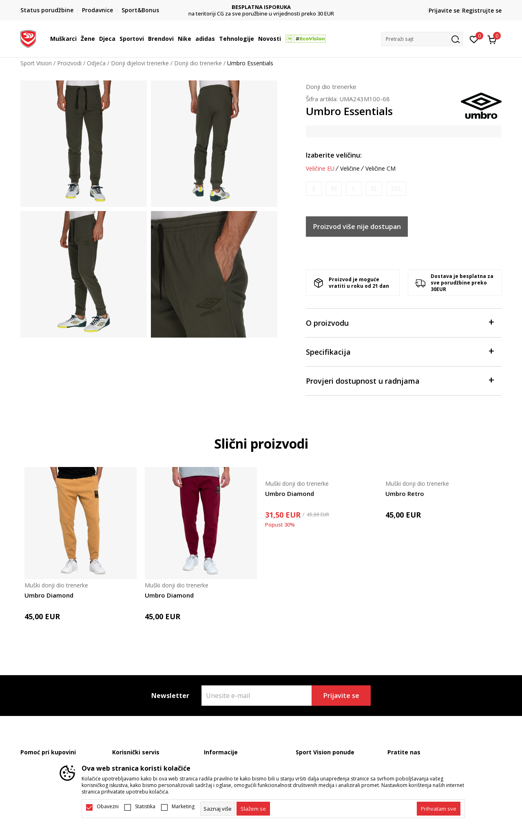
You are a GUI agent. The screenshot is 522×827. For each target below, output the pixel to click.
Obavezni (108, 806)
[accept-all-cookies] (438, 809)
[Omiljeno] (474, 39)
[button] (422, 39)
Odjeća (96, 63)
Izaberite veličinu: (334, 155)
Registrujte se (482, 10)
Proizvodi (69, 63)
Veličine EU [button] (320, 168)
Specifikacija (399, 351)
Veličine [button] (350, 168)
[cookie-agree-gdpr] (253, 809)
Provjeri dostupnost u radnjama (399, 380)
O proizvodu (399, 322)
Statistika (145, 806)
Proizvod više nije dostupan (357, 226)
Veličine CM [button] (380, 168)
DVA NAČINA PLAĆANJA (261, 7)
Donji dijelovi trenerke (140, 63)
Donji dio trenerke (198, 63)
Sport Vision (36, 63)
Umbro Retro (404, 493)
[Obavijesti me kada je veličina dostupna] (314, 189)
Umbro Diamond (48, 595)
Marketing (183, 806)
